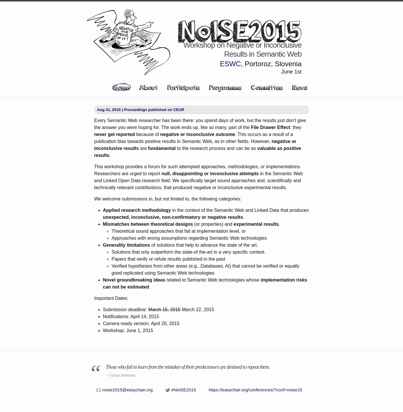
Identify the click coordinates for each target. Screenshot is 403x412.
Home (121, 87)
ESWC (230, 64)
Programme (225, 87)
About (148, 87)
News (300, 87)
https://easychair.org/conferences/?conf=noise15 (255, 389)
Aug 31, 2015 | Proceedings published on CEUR (141, 110)
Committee (267, 87)
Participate (183, 87)
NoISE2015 (240, 30)
